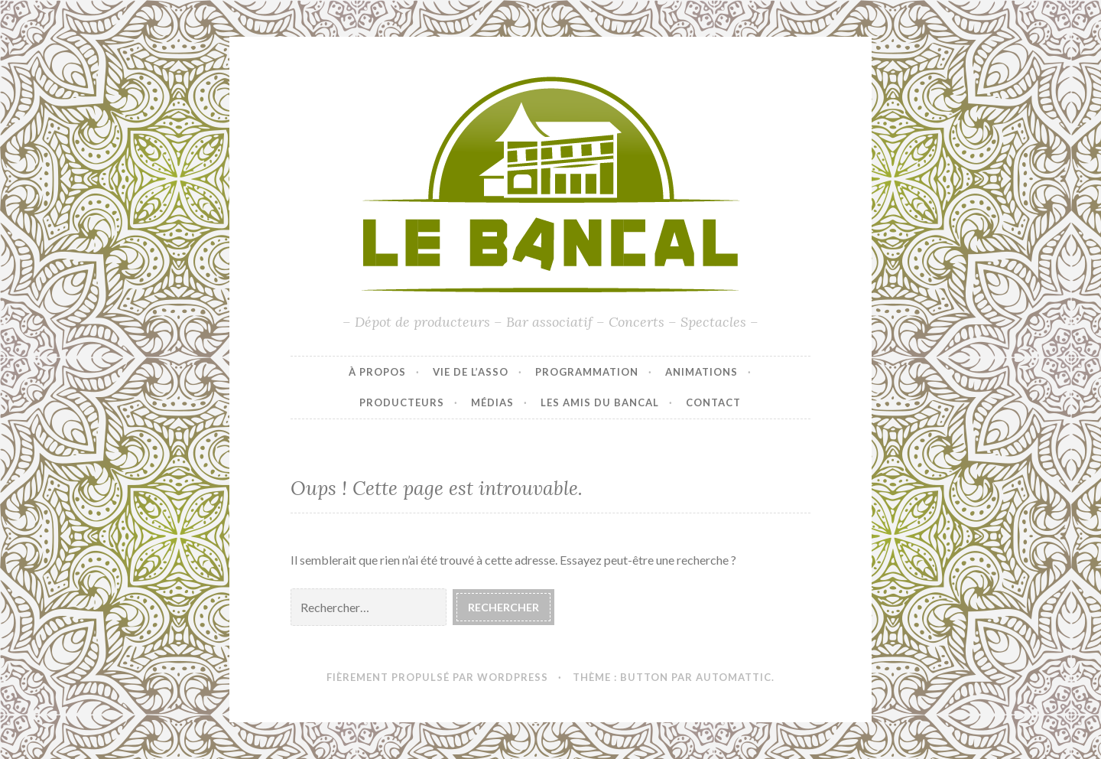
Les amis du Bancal (600, 402)
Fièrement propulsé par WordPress (437, 677)
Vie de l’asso (470, 372)
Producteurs (401, 402)
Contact (713, 402)
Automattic (733, 677)
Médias (492, 402)
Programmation (586, 372)
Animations (701, 372)
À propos (377, 372)
